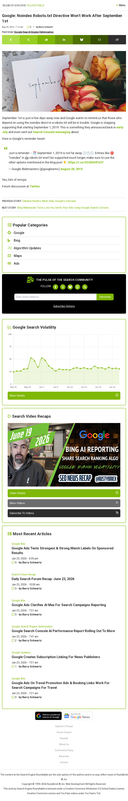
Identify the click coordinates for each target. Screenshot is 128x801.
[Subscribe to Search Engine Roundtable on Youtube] (77, 287)
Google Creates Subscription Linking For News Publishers (56, 657)
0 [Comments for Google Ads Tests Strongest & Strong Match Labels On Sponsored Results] (14, 562)
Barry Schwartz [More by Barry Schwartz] (32, 562)
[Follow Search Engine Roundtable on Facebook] (55, 287)
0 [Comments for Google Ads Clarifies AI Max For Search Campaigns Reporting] (14, 614)
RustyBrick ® (54, 784)
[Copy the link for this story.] (117, 39)
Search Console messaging (51, 132)
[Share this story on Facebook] (11, 39)
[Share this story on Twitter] (28, 39)
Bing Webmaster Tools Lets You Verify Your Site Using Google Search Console (62, 207)
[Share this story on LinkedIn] (64, 39)
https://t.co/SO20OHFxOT (86, 162)
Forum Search (64, 732)
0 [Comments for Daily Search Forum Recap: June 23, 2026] (14, 588)
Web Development (75, 784)
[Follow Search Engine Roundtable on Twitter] (63, 287)
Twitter (35, 186)
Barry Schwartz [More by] (46, 27)
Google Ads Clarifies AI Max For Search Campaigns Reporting (59, 605)
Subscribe (105, 296)
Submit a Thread (64, 726)
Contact (64, 762)
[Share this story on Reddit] (46, 39)
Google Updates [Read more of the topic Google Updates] (21, 652)
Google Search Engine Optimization (34, 32)
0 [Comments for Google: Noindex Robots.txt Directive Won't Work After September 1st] (29, 27)
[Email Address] (55, 297)
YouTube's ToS (92, 793)
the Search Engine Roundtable (32, 774)
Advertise (64, 756)
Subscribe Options (64, 306)
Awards (64, 738)
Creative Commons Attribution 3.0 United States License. (95, 788)
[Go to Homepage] (23, 5)
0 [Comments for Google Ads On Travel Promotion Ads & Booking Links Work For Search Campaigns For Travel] (14, 697)
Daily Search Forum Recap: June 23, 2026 (43, 579)
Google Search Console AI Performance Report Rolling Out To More (63, 631)
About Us (64, 744)
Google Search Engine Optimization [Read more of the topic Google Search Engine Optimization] (32, 626)
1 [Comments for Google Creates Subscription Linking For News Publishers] (14, 666)
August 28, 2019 (71, 169)
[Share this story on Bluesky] (81, 39)
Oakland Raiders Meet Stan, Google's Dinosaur (49, 201)
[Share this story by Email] (99, 39)
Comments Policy (64, 750)
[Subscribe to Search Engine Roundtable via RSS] (85, 287)
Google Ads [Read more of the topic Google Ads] (18, 543)
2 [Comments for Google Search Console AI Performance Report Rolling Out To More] (14, 640)
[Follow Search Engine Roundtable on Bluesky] (70, 287)
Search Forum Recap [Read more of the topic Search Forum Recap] (24, 574)
